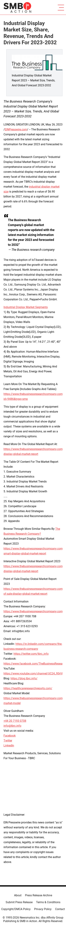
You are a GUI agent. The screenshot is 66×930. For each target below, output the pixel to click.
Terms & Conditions (48, 902)
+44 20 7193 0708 (15, 720)
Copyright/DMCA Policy (16, 909)
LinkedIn (9, 745)
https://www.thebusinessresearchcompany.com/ (34, 611)
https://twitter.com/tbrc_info (31, 653)
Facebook (10, 735)
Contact (60, 909)
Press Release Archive (38, 895)
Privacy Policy (43, 909)
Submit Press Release (19, 902)
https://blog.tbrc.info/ (24, 678)
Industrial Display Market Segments (26, 307)
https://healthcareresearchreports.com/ (28, 688)
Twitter (8, 740)
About (17, 895)
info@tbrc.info (12, 725)
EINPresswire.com (16, 129)
